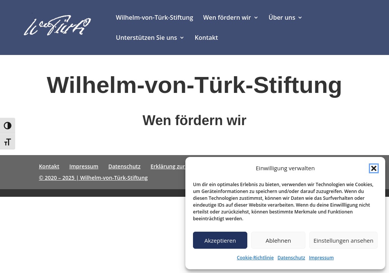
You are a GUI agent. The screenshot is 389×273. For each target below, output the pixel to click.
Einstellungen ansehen (343, 240)
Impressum (321, 257)
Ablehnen (278, 240)
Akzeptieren (220, 240)
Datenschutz (291, 257)
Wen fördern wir (227, 18)
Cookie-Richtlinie (255, 257)
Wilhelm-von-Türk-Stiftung (154, 18)
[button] (374, 168)
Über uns (282, 18)
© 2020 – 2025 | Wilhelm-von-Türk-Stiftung (93, 177)
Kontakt (206, 38)
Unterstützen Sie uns (146, 38)
